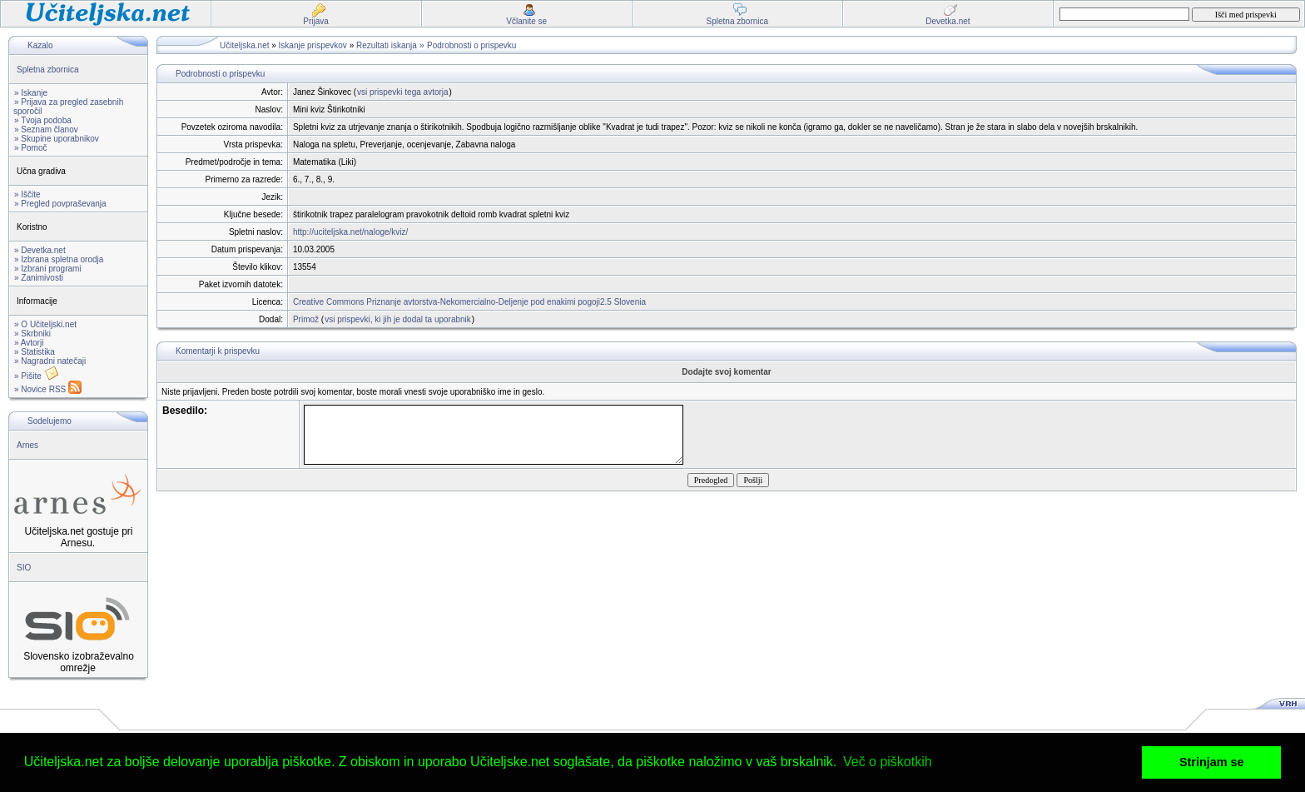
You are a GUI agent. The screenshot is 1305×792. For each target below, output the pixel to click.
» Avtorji (28, 342)
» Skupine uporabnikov (56, 138)
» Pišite (36, 376)
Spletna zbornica (48, 69)
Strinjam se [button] (1211, 762)
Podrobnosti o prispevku (471, 45)
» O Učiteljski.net (45, 324)
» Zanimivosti (38, 277)
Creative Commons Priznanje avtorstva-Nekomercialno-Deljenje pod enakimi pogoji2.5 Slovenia (469, 301)
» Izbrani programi (48, 268)
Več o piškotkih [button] (887, 762)
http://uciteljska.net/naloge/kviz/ (350, 232)
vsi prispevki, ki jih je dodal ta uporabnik (398, 319)
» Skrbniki (32, 333)
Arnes (27, 445)
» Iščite (27, 194)
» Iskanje (30, 92)
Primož (306, 319)
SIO (24, 567)
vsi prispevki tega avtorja (403, 92)
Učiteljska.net (244, 45)
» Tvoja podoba (43, 120)
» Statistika (34, 351)
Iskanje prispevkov (313, 45)
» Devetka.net (40, 250)
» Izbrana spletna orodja (58, 259)
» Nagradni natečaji (50, 361)
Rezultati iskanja (386, 45)
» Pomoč (30, 147)
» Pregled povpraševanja (60, 203)
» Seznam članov (46, 129)
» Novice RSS (48, 389)
